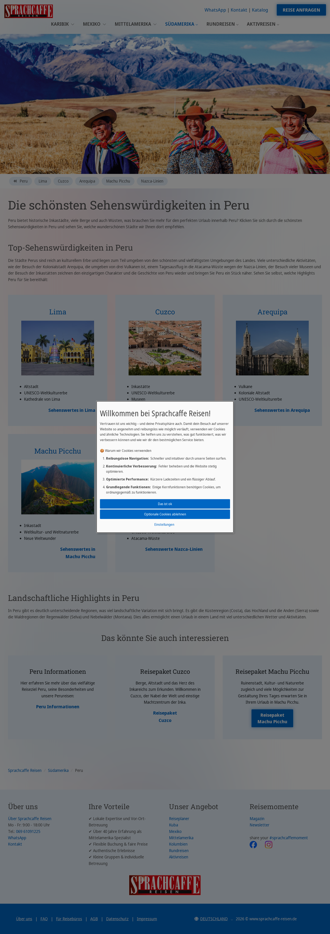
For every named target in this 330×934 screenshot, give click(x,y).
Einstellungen (164, 524)
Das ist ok (165, 503)
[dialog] (165, 467)
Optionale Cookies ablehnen (165, 514)
